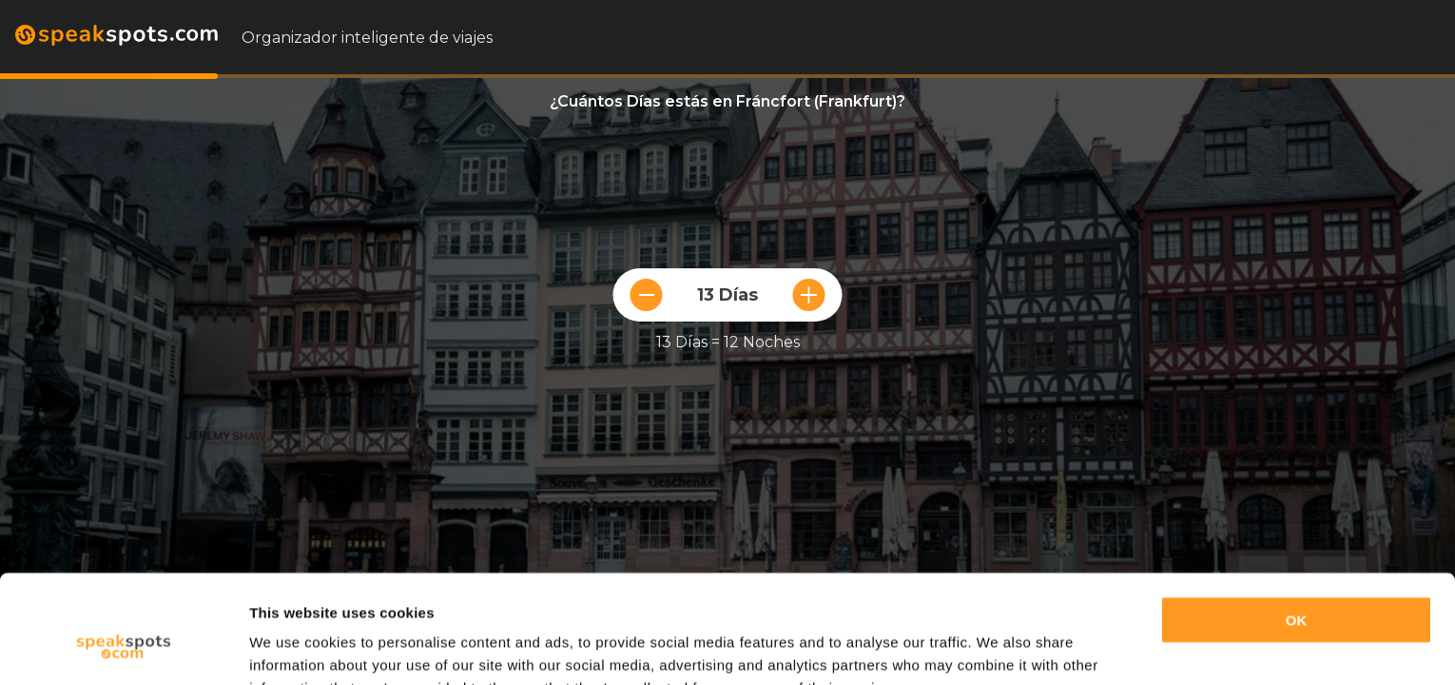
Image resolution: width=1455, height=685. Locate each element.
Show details (293, 647)
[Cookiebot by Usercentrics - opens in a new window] (123, 648)
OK (1297, 527)
